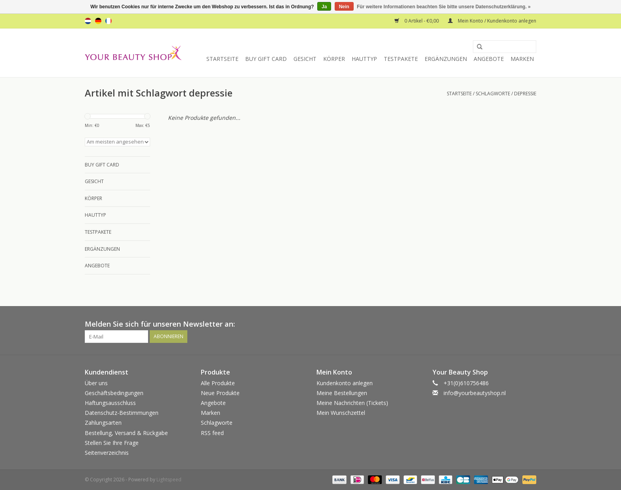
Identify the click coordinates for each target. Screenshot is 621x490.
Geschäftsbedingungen (114, 393)
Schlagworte (493, 93)
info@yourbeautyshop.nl (475, 393)
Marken (522, 58)
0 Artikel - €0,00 (417, 20)
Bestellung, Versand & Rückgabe (126, 433)
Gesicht (304, 58)
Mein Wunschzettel (340, 412)
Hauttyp (364, 58)
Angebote (489, 58)
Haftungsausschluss (110, 403)
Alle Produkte (218, 383)
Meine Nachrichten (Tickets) (352, 403)
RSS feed (212, 433)
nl (88, 21)
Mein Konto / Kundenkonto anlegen (492, 20)
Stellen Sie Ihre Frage (112, 442)
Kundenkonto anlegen (344, 383)
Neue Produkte (220, 393)
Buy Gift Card (266, 58)
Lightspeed (168, 479)
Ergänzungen (446, 58)
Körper (334, 58)
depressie (525, 93)
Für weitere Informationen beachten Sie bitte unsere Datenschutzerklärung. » (444, 6)
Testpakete (401, 58)
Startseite (222, 58)
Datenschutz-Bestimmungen (121, 412)
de (98, 21)
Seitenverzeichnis (107, 452)
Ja (324, 6)
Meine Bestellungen (341, 393)
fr (108, 21)
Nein (344, 6)
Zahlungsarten (103, 422)
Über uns (96, 383)
